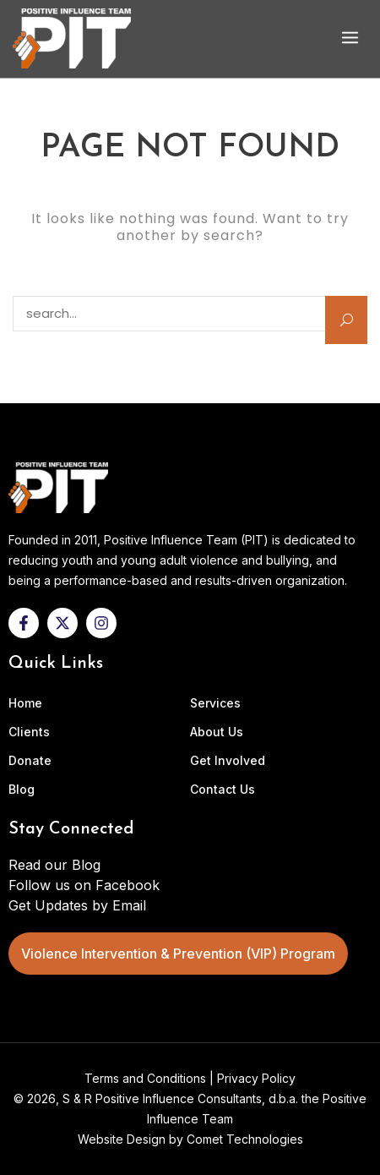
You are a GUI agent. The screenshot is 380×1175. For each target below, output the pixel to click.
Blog (21, 789)
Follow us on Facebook (84, 885)
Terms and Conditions (145, 1078)
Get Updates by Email (77, 905)
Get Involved (227, 760)
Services (215, 703)
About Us (216, 731)
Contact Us (222, 789)
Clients (29, 731)
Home (25, 703)
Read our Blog (54, 864)
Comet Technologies (245, 1139)
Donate (30, 760)
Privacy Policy (256, 1078)
